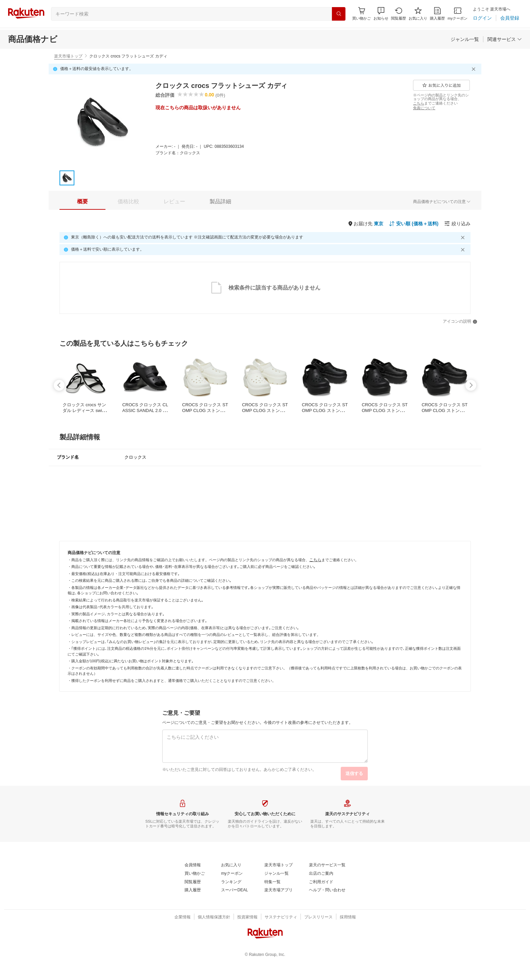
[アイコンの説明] (460, 321)
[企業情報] (182, 917)
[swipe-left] (59, 385)
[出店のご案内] (321, 873)
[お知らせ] (381, 14)
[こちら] (418, 103)
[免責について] (424, 108)
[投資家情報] (247, 917)
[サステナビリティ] (281, 917)
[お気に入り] (418, 14)
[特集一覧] (272, 882)
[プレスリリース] (318, 917)
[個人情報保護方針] (214, 917)
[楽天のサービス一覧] (327, 865)
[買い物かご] (195, 873)
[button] (381, 14)
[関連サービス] (504, 39)
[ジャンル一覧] (465, 39)
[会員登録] (509, 18)
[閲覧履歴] (398, 14)
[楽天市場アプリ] (278, 890)
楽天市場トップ (68, 56)
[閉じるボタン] (474, 69)
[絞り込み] (457, 224)
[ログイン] (482, 18)
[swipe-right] (470, 385)
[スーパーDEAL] (234, 890)
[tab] (82, 201)
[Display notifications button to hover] (361, 14)
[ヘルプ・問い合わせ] (327, 890)
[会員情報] (193, 865)
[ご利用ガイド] (321, 882)
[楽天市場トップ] (278, 865)
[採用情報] (348, 917)
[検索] (338, 14)
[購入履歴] (437, 14)
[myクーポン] (457, 14)
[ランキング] (231, 882)
